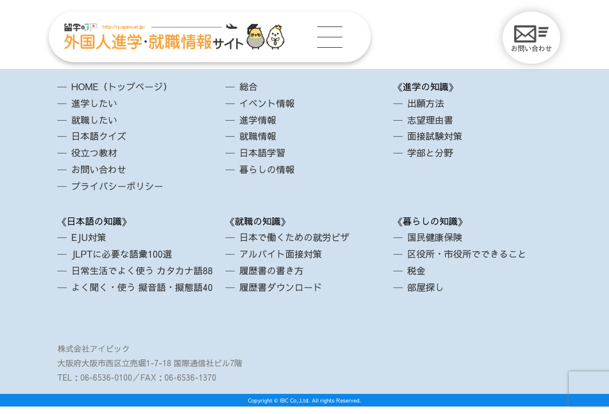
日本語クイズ (98, 135)
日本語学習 (262, 152)
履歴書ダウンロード (280, 287)
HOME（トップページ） (121, 86)
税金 (416, 270)
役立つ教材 (94, 152)
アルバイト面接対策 (280, 253)
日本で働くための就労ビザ (294, 237)
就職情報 (257, 135)
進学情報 (257, 119)
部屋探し (425, 287)
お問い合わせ (531, 39)
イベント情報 (266, 103)
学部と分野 (430, 152)
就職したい (94, 119)
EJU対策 (88, 237)
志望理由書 (430, 119)
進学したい (94, 103)
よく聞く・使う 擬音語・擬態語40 (142, 287)
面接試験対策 (434, 135)
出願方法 (425, 103)
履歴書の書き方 (271, 270)
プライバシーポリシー (117, 185)
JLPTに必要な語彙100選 (121, 253)
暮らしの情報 (266, 169)
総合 (248, 86)
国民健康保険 (434, 237)
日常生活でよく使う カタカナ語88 (142, 270)
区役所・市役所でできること (467, 253)
